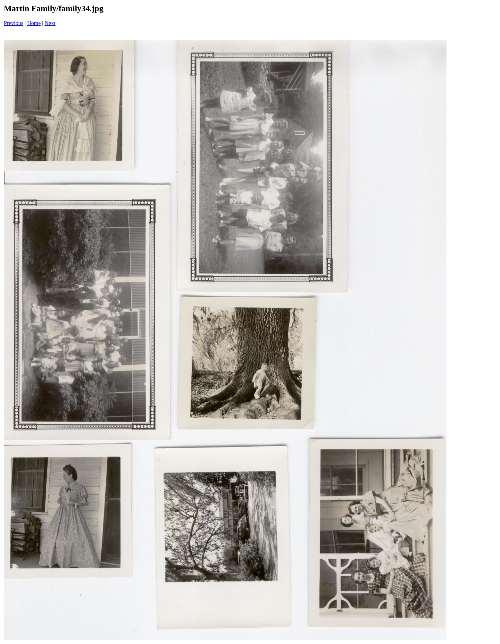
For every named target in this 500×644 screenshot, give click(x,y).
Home (34, 23)
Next (50, 23)
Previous (13, 23)
